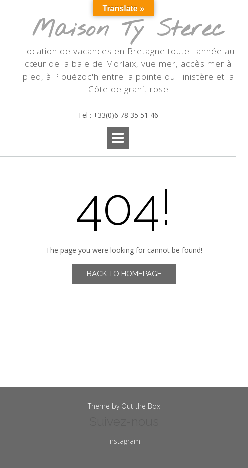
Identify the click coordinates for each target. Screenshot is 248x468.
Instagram (124, 441)
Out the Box (140, 406)
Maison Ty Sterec (128, 30)
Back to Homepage (124, 273)
